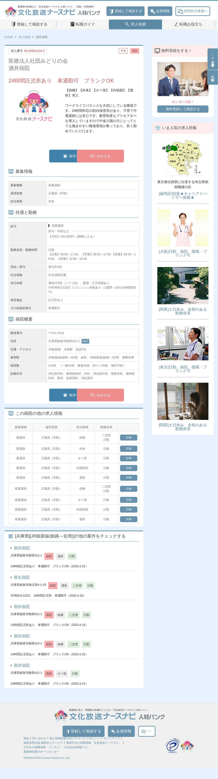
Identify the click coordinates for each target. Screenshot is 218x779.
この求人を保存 (213, 59)
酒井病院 (22, 556)
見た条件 (213, 77)
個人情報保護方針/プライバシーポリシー (75, 749)
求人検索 (138, 24)
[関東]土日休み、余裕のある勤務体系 (183, 311)
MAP (85, 341)
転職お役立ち (190, 24)
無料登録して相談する (183, 109)
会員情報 (160, 11)
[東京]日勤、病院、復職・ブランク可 (183, 369)
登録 (26, 749)
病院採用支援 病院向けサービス (43, 753)
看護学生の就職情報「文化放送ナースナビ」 (94, 753)
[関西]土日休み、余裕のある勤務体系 (183, 427)
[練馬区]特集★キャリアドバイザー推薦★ (183, 196)
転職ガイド (85, 24)
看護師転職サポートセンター (41, 762)
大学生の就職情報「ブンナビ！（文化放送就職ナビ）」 (58, 757)
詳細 (127, 437)
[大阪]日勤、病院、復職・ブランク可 (183, 253)
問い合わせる (103, 156)
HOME (8, 37)
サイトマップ (111, 749)
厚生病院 (22, 585)
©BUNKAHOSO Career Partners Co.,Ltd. (46, 768)
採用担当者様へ (193, 11)
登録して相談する (125, 11)
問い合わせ (39, 749)
